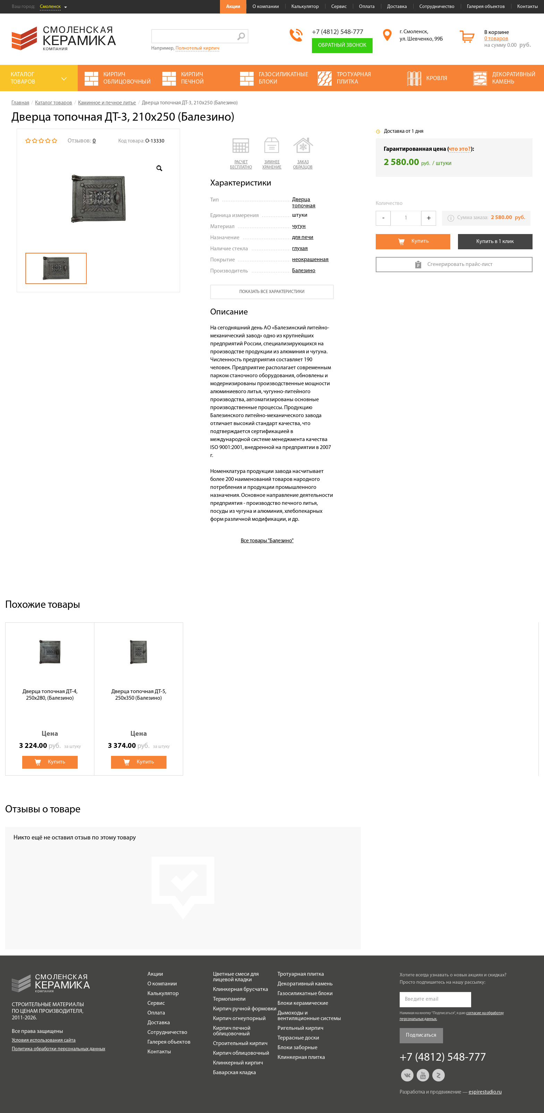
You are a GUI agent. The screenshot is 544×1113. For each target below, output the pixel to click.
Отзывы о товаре (42, 809)
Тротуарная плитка (301, 974)
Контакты (527, 6)
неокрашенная (310, 259)
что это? (460, 149)
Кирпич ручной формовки (245, 1009)
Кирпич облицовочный (241, 1053)
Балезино (303, 271)
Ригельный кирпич (300, 1028)
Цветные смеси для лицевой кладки (236, 977)
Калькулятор (305, 6)
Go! (241, 36)
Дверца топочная (303, 203)
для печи (302, 237)
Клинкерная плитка (301, 1057)
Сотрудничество (436, 6)
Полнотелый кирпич (197, 48)
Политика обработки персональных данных (58, 1049)
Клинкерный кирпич (238, 1063)
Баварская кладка (234, 1073)
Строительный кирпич (240, 1043)
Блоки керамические (303, 1003)
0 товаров (496, 39)
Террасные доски (298, 1038)
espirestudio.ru (485, 1092)
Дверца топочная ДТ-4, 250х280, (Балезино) (50, 695)
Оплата (367, 6)
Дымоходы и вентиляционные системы (309, 1015)
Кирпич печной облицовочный (231, 1031)
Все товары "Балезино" (267, 541)
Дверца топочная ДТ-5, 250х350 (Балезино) (138, 695)
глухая (300, 248)
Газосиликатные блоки (305, 993)
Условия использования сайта (44, 1040)
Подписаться (421, 1035)
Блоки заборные (297, 1048)
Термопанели (229, 999)
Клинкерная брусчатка (240, 989)
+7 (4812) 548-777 (337, 32)
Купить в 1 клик (495, 241)
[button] (241, 154)
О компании (266, 6)
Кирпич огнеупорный (239, 1018)
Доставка (397, 6)
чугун (299, 226)
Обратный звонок (342, 45)
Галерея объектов (486, 6)
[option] (98, 199)
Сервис (339, 6)
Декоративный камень (305, 984)
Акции (233, 6)
